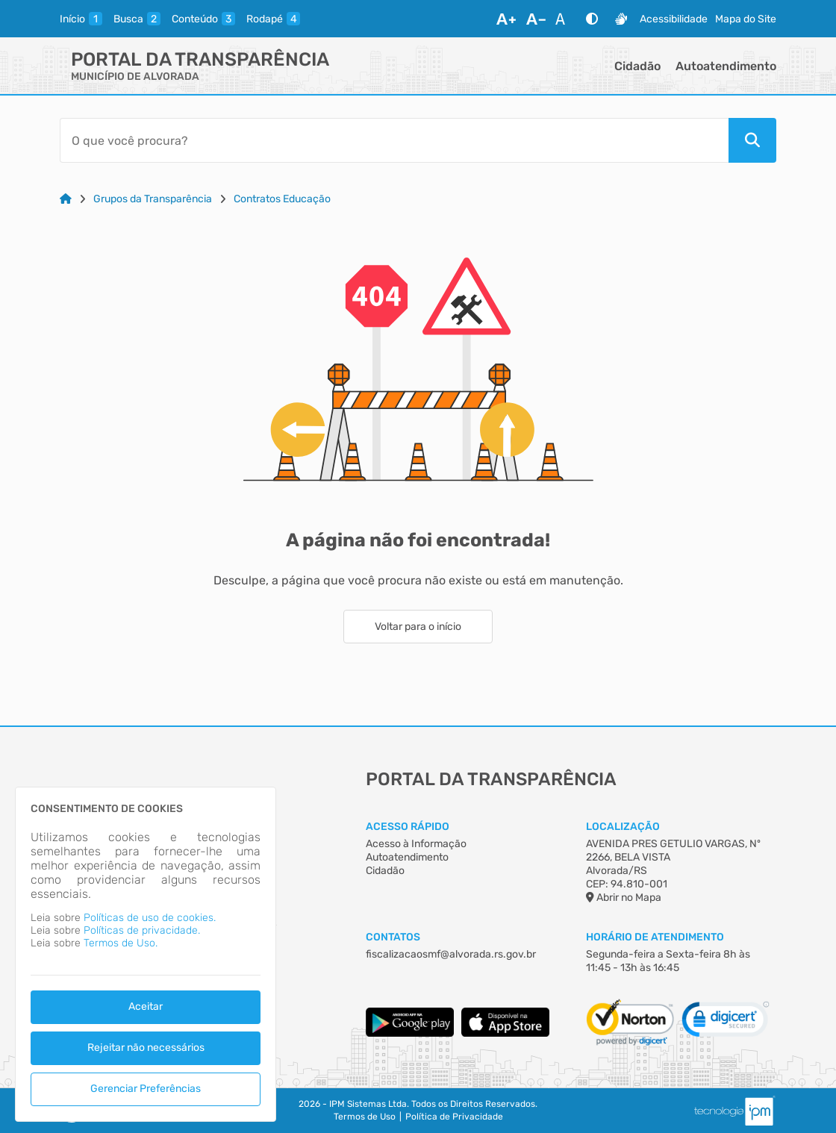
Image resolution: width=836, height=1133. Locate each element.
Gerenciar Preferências (145, 1088)
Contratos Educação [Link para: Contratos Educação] (282, 199)
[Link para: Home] (66, 199)
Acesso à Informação (416, 843)
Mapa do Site (745, 19)
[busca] (136, 18)
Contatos (393, 937)
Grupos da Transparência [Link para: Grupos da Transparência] (152, 199)
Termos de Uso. (120, 943)
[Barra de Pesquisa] (394, 140)
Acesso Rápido (407, 826)
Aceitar (145, 1006)
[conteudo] (203, 18)
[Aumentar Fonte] (506, 19)
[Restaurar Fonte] (564, 19)
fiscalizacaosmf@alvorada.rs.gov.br (451, 954)
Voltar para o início (418, 626)
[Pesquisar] (752, 140)
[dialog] (145, 954)
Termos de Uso (365, 1116)
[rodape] (273, 18)
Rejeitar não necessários (146, 1047)
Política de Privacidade (454, 1116)
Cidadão (637, 66)
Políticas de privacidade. (142, 930)
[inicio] (81, 18)
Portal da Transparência (200, 59)
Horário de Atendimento (655, 937)
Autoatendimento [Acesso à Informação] (407, 857)
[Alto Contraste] (591, 18)
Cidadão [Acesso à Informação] (385, 870)
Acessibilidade (674, 19)
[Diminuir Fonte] (536, 19)
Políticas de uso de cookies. (150, 917)
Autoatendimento (726, 66)
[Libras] (621, 18)
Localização (623, 826)
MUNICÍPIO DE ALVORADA (135, 76)
